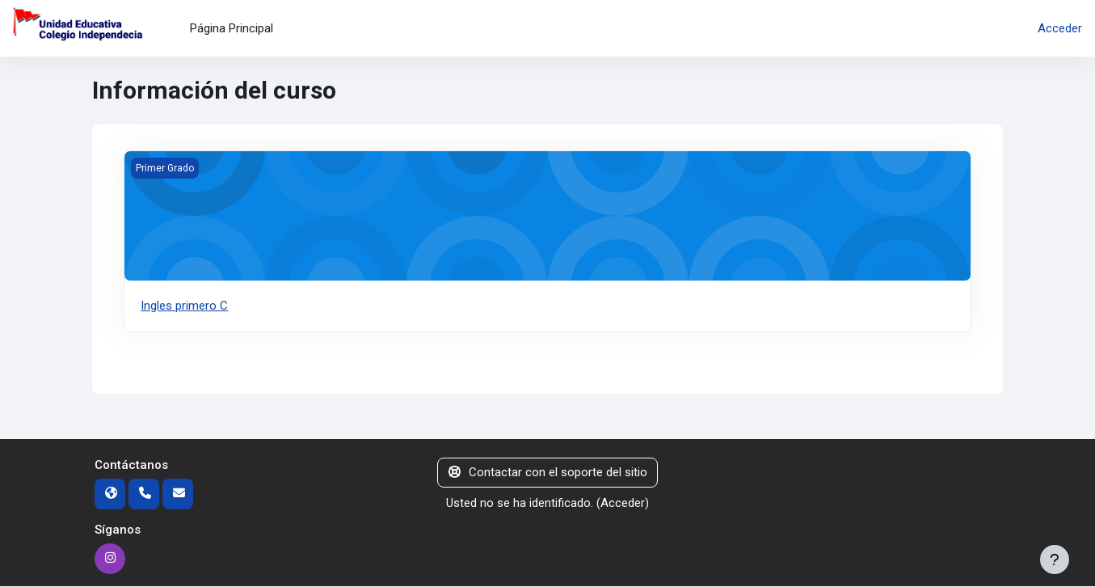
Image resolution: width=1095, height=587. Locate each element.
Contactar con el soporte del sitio (548, 473)
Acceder (1060, 28)
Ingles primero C (184, 305)
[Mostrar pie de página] (1054, 559)
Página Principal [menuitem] (231, 28)
